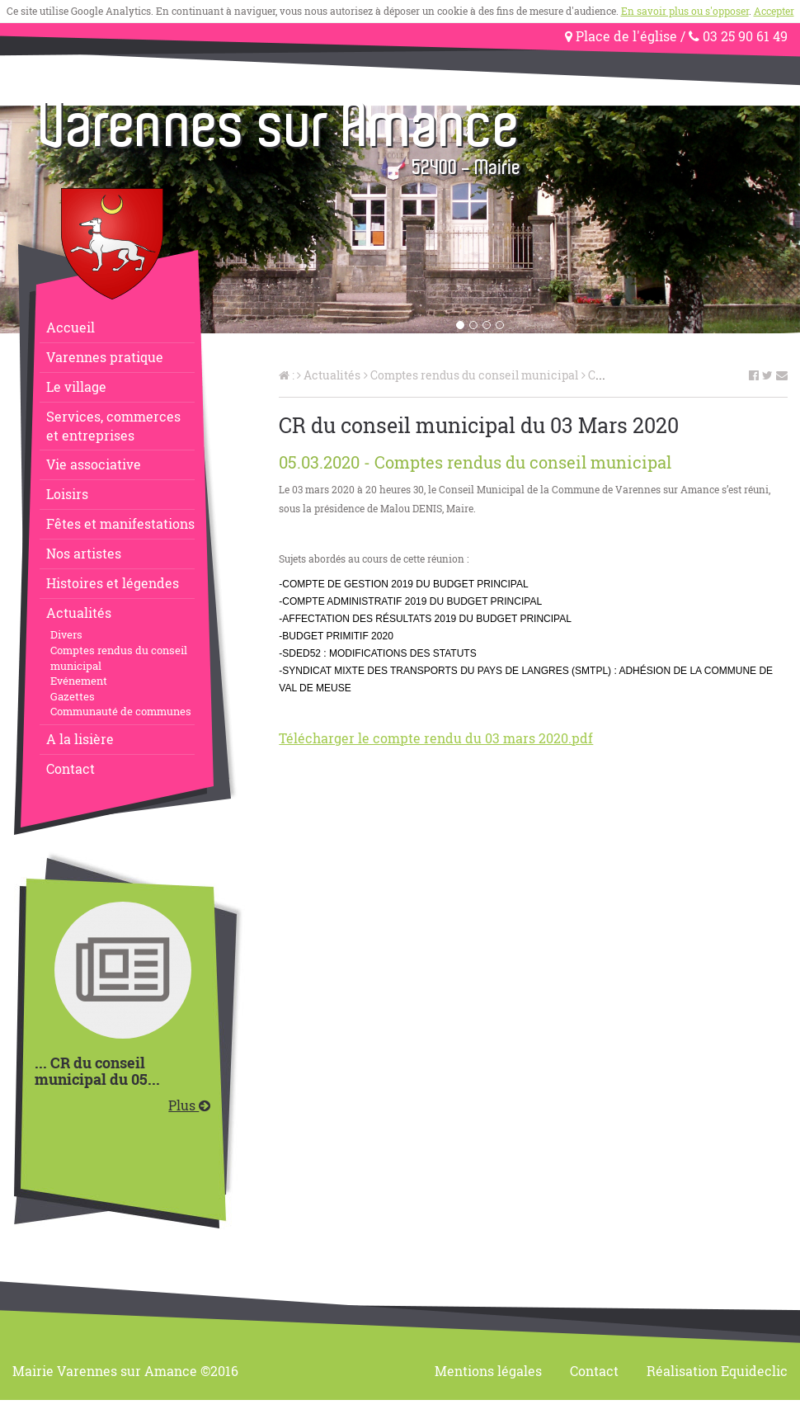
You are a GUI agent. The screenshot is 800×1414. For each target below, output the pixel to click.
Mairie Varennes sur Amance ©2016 (125, 1370)
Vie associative (93, 464)
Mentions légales (488, 1370)
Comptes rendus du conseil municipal (118, 658)
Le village (76, 386)
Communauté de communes (120, 711)
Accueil (70, 327)
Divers (66, 634)
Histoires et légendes (112, 583)
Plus (189, 1105)
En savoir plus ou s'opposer (685, 10)
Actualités (78, 612)
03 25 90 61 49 (738, 36)
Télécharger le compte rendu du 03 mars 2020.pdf (436, 738)
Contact (70, 768)
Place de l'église (621, 36)
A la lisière (80, 738)
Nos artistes (83, 553)
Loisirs (67, 493)
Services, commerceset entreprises (113, 426)
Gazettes (72, 696)
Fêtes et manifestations (120, 523)
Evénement (78, 680)
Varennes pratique (104, 356)
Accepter (774, 10)
